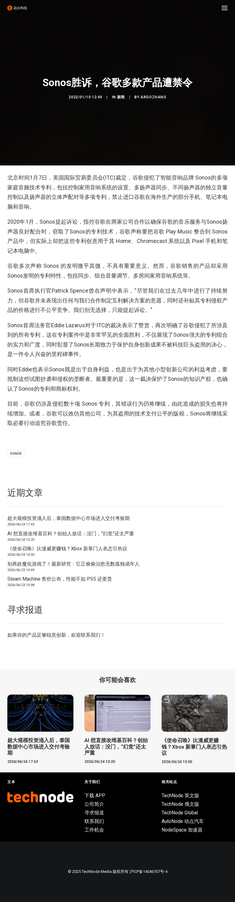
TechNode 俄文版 (180, 804)
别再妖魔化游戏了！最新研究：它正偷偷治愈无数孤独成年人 (73, 564)
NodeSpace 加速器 (182, 830)
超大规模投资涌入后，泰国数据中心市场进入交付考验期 (68, 518)
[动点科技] (17, 8)
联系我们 (90, 635)
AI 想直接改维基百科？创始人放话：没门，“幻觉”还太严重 (70, 533)
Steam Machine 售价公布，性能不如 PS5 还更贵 (59, 579)
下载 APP (94, 795)
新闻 (121, 97)
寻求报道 (94, 813)
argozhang (153, 97)
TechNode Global (180, 813)
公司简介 (94, 804)
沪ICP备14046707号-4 (148, 871)
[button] (224, 8)
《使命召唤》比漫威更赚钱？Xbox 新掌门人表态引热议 (67, 548)
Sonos (16, 454)
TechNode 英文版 (180, 795)
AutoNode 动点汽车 (183, 821)
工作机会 (94, 830)
